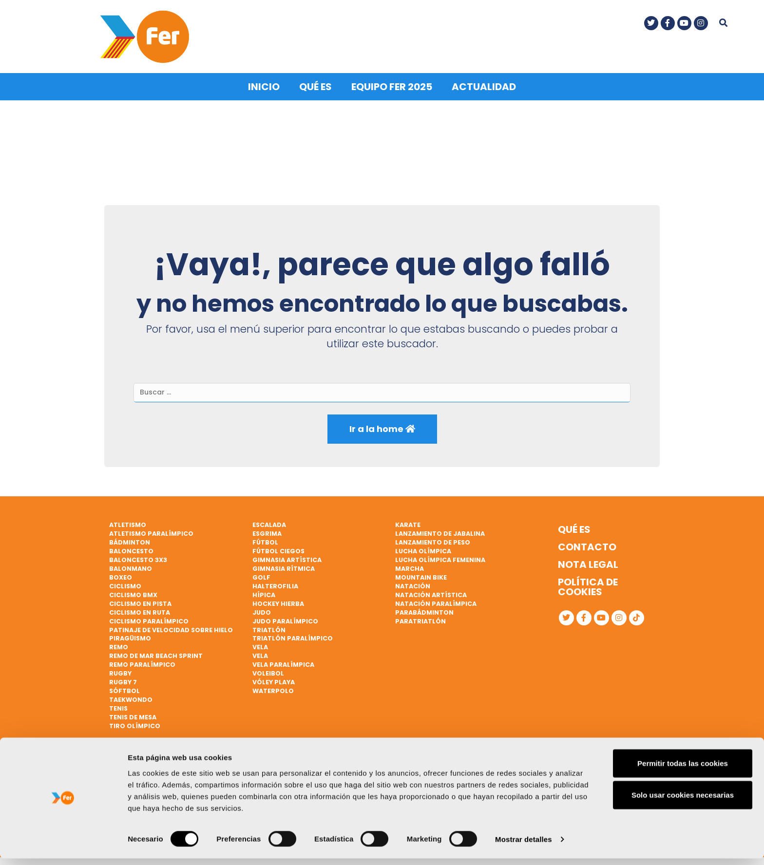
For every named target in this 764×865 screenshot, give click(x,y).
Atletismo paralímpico (151, 531)
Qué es (315, 85)
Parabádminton (424, 610)
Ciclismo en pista (140, 602)
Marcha (409, 567)
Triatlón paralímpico (292, 636)
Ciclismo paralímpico (149, 619)
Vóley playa (273, 680)
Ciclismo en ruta (139, 610)
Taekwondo (131, 698)
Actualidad (484, 85)
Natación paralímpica (436, 602)
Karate (407, 523)
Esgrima (267, 531)
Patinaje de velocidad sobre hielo (171, 627)
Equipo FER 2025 (391, 85)
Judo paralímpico (285, 619)
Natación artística (431, 593)
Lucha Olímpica (423, 549)
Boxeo (120, 575)
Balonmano (130, 567)
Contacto (587, 545)
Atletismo (127, 523)
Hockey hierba (278, 602)
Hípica (263, 593)
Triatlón (269, 627)
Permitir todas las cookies (682, 769)
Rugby (120, 671)
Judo (261, 610)
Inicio (264, 85)
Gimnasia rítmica (283, 567)
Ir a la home (382, 427)
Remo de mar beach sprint (156, 654)
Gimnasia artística (287, 558)
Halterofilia (275, 584)
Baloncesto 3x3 (138, 558)
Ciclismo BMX (133, 593)
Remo (118, 645)
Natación (412, 584)
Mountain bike (421, 575)
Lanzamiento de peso (432, 540)
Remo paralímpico (142, 662)
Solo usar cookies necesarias (682, 801)
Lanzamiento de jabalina (440, 531)
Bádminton (129, 540)
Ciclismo (125, 584)
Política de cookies (588, 585)
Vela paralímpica (283, 662)
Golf (261, 575)
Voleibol (268, 671)
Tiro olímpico (134, 724)
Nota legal (588, 562)
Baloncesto (131, 549)
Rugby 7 (123, 680)
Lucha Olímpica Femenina (440, 558)
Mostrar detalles (523, 846)
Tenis (118, 706)
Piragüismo (130, 636)
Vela (260, 645)
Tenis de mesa (132, 715)
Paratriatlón (420, 619)
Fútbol (265, 540)
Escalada (269, 523)
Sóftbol (124, 689)
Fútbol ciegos (278, 549)
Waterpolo (273, 689)
